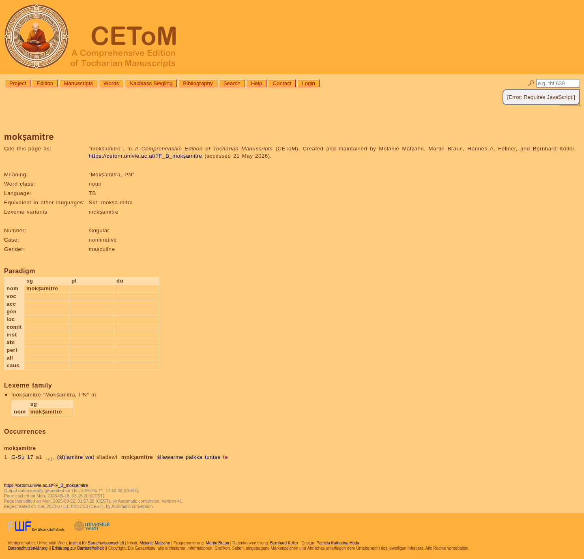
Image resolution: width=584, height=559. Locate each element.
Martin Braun (217, 543)
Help (256, 83)
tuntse (213, 457)
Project (17, 83)
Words (111, 83)
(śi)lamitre (70, 457)
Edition (44, 83)
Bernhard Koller (284, 543)
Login (308, 83)
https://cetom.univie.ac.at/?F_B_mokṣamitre (145, 156)
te (225, 457)
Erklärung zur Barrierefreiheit (78, 548)
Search (231, 83)
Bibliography (198, 83)
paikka (194, 457)
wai (89, 457)
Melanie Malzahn (155, 543)
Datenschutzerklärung (27, 548)
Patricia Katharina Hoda (337, 543)
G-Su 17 (22, 457)
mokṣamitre (137, 457)
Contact (282, 83)
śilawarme (170, 457)
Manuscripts (78, 83)
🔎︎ (531, 83)
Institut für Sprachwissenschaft (96, 543)
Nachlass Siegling (150, 83)
